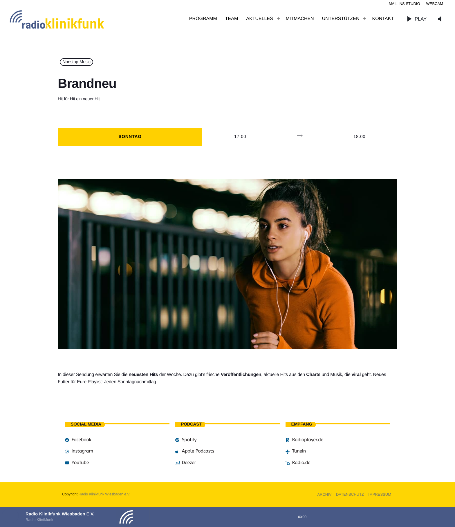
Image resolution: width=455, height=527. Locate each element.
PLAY (415, 18)
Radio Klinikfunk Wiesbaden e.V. (104, 494)
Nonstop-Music (77, 62)
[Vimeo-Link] (69, 18)
